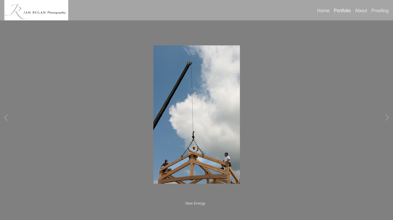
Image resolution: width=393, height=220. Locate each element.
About (361, 10)
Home (323, 10)
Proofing (380, 10)
